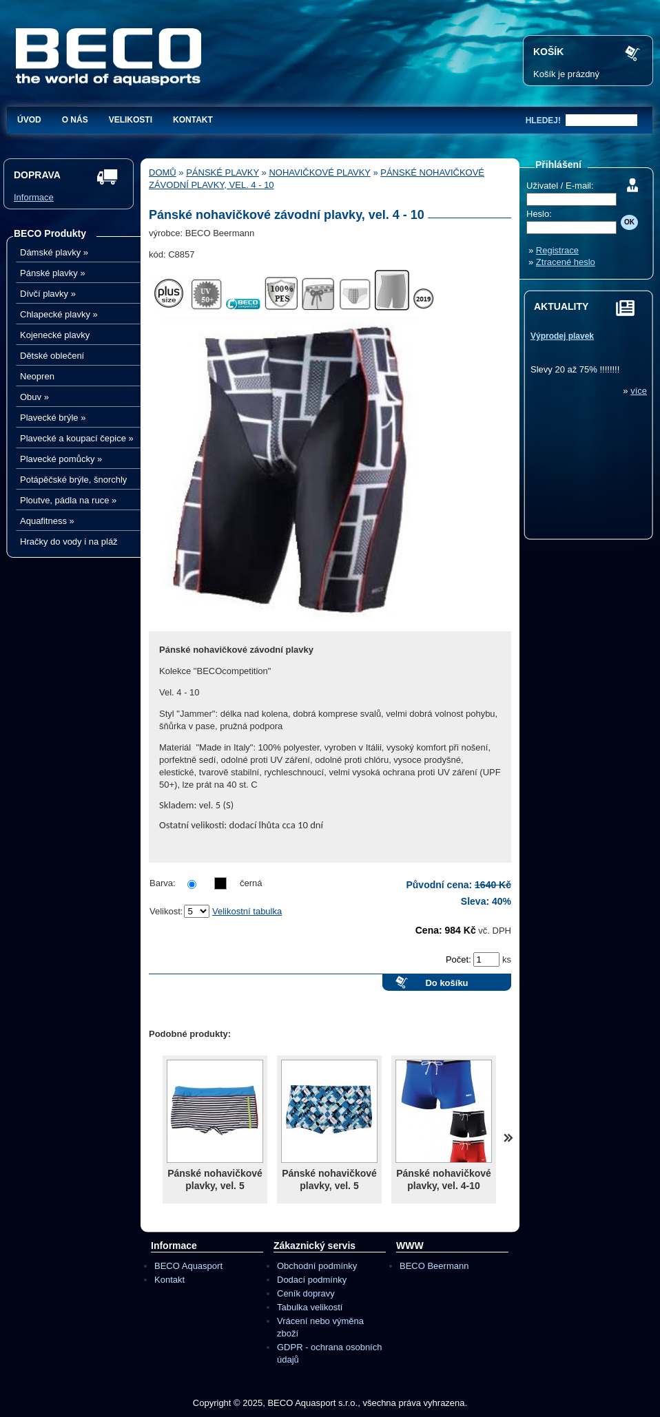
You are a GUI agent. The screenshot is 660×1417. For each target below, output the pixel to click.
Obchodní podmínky (317, 1266)
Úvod (29, 120)
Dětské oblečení (52, 355)
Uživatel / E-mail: (560, 185)
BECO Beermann (434, 1266)
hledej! (543, 120)
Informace (34, 197)
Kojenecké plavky (55, 335)
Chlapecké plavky (59, 314)
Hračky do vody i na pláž (69, 541)
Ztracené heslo (565, 262)
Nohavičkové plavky (319, 172)
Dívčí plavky (48, 293)
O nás (75, 120)
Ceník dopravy (306, 1293)
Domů (162, 172)
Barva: (162, 883)
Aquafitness (47, 521)
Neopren (37, 376)
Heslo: (539, 214)
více (638, 391)
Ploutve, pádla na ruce (68, 500)
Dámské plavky (54, 252)
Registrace (557, 250)
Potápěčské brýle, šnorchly (73, 479)
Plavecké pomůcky (61, 459)
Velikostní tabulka (247, 911)
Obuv (34, 397)
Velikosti (130, 120)
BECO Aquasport (188, 1266)
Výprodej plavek (562, 336)
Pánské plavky (52, 273)
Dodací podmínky (312, 1279)
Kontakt (193, 120)
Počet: (459, 959)
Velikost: (166, 911)
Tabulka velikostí (309, 1307)
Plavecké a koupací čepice (77, 438)
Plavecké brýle (52, 417)
